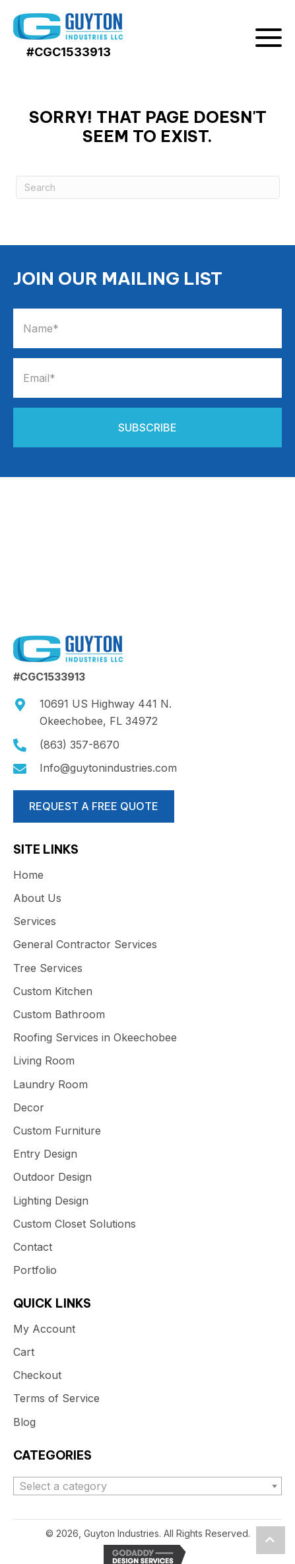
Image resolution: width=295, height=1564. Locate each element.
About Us (37, 898)
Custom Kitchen (52, 991)
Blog (24, 1422)
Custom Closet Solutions (74, 1224)
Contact (32, 1247)
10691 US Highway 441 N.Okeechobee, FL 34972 (106, 712)
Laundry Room (50, 1084)
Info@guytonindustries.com (108, 767)
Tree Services (47, 968)
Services (34, 921)
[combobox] (147, 1486)
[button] (268, 40)
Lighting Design (50, 1201)
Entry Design (45, 1154)
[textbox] (147, 1486)
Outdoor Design (52, 1177)
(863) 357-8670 (79, 744)
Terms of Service (56, 1398)
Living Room (44, 1061)
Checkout (37, 1375)
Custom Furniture (57, 1131)
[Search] (148, 187)
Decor (28, 1107)
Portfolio (35, 1270)
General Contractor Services (85, 944)
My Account (44, 1329)
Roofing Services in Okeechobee (95, 1037)
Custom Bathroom (59, 1014)
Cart (23, 1352)
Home (28, 875)
